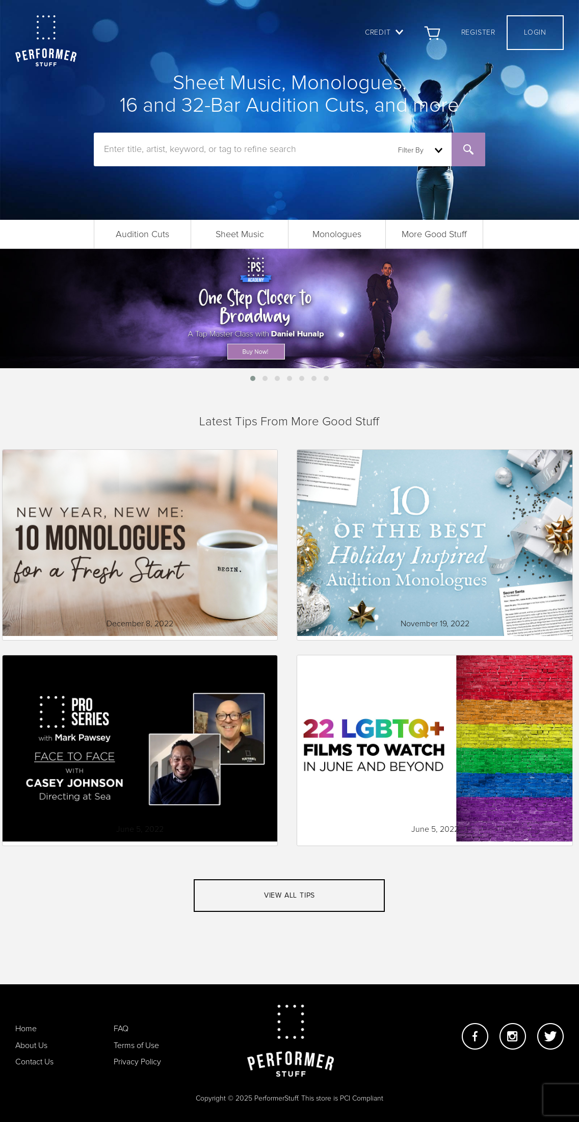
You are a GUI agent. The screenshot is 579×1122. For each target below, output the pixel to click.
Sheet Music (240, 234)
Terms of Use (136, 1045)
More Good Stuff (434, 234)
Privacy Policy (137, 1062)
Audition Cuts (142, 234)
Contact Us (34, 1062)
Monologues (336, 234)
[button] (253, 378)
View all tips (289, 895)
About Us (31, 1045)
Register (478, 32)
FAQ (121, 1029)
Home (26, 1029)
